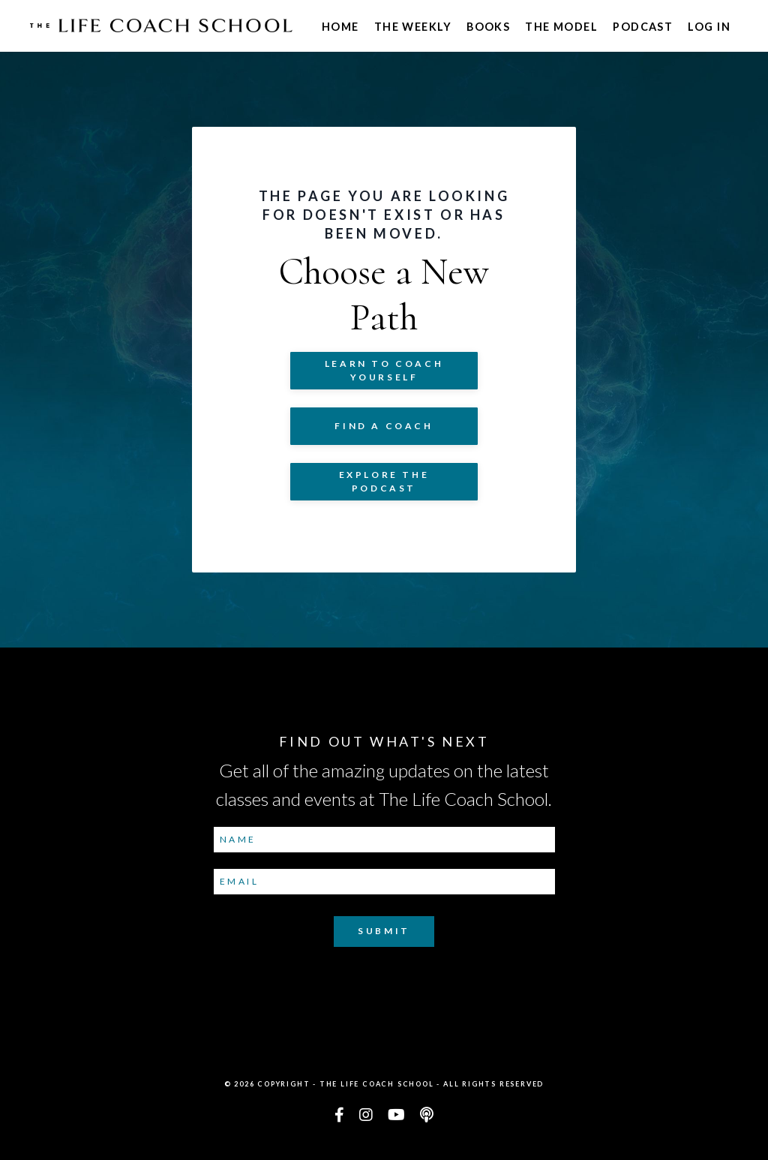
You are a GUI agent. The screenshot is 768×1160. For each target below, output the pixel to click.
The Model (561, 26)
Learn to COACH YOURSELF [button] (384, 370)
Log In (709, 26)
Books (488, 26)
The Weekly (413, 26)
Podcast (643, 26)
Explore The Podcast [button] (384, 481)
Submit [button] (384, 930)
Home (340, 26)
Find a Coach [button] (383, 425)
